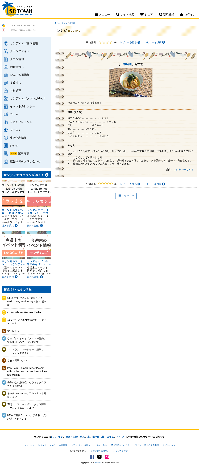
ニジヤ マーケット (184, 169)
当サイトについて (46, 445)
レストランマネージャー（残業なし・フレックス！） (25, 351)
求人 (82, 436)
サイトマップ (169, 445)
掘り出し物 (98, 436)
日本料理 (126, 64)
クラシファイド (20, 51)
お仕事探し (17, 66)
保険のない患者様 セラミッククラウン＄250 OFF (26, 384)
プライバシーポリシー (81, 445)
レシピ (14, 145)
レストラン (57, 436)
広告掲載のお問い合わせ (25, 161)
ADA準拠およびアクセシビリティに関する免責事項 (135, 445)
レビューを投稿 (154, 42)
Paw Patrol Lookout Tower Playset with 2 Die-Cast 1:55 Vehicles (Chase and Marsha (27, 371)
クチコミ (15, 129)
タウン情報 (17, 59)
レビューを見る (130, 42)
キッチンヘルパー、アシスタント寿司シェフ (26, 395)
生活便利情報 (18, 137)
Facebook (92, 457)
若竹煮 (72, 23)
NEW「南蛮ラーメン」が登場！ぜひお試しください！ (27, 417)
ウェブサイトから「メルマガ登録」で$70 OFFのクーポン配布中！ (26, 340)
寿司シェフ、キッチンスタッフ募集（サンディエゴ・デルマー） (26, 406)
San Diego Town (17, 9)
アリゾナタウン (120, 451)
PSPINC (98, 462)
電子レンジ (13, 331)
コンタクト (29, 445)
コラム (14, 114)
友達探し (15, 82)
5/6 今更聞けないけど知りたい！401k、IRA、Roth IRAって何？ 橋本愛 (26, 301)
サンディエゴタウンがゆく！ (28, 98)
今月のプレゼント (21, 121)
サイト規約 (101, 445)
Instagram (107, 457)
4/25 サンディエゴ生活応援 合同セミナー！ (27, 322)
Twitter (99, 457)
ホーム (57, 23)
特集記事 (15, 90)
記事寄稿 (23, 153)
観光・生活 (71, 436)
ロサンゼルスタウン (99, 451)
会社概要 (63, 445)
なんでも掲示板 (20, 74)
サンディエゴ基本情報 (24, 43)
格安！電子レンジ (17, 360)
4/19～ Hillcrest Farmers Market (24, 312)
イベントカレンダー (22, 106)
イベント (121, 436)
